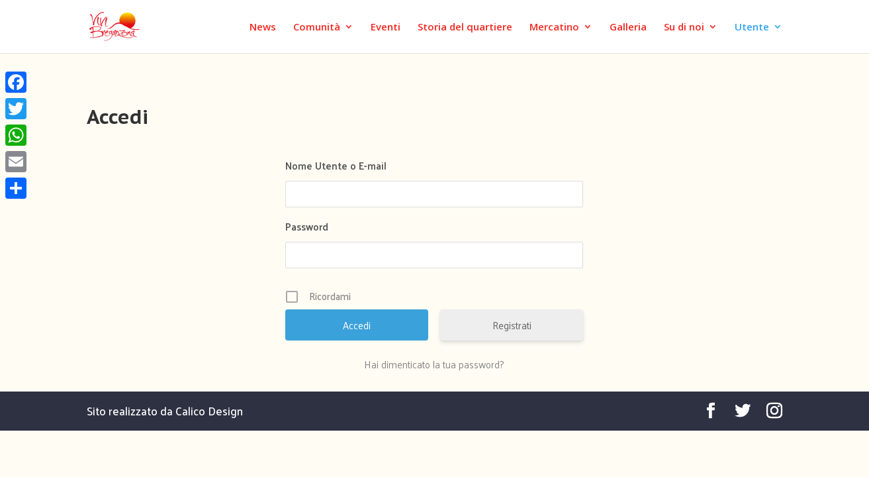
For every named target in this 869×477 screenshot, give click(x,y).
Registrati (511, 325)
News (263, 27)
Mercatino (554, 27)
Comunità (316, 27)
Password (306, 226)
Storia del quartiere (465, 27)
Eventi (385, 27)
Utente (752, 27)
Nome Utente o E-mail (336, 165)
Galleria (628, 27)
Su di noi (684, 27)
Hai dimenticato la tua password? (434, 364)
